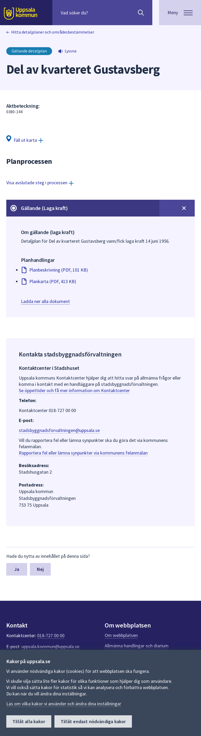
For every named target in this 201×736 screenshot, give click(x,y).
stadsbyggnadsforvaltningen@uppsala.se (59, 430)
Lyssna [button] (70, 50)
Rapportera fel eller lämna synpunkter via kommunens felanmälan (83, 453)
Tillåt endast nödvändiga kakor (93, 721)
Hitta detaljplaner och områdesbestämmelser (52, 32)
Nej (40, 569)
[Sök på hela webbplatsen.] (94, 12)
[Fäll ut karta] (24, 139)
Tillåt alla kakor (29, 721)
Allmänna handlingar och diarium (137, 646)
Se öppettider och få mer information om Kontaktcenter (74, 390)
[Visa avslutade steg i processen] (40, 182)
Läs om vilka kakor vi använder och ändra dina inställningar (63, 704)
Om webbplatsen (121, 635)
